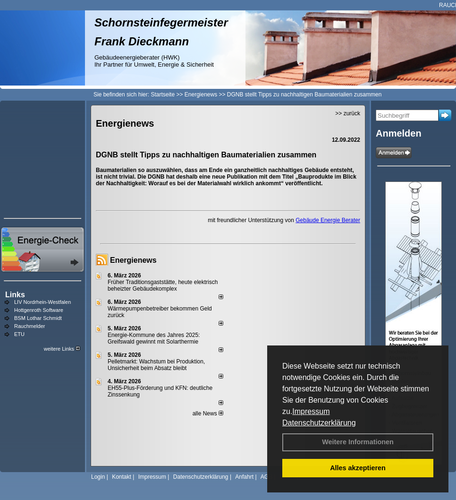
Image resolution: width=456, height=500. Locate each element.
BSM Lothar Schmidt (38, 318)
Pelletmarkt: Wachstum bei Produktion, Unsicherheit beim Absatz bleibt (156, 364)
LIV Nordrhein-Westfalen (42, 302)
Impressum (310, 411)
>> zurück (347, 113)
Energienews (133, 260)
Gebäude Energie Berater (328, 220)
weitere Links (62, 349)
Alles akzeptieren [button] (358, 468)
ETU (19, 334)
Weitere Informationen (358, 442)
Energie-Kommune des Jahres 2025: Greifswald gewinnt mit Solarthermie (154, 338)
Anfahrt (244, 477)
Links (15, 295)
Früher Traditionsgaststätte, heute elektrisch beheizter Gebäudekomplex (163, 285)
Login (98, 477)
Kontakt (121, 477)
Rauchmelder (29, 326)
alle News (208, 413)
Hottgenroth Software (38, 310)
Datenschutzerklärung (319, 423)
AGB (266, 477)
